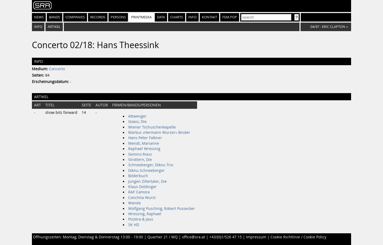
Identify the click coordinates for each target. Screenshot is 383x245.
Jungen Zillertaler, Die (147, 181)
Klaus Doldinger (142, 186)
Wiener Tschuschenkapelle (152, 127)
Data (161, 17)
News (39, 17)
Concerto (57, 69)
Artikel (54, 26)
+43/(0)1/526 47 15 (225, 237)
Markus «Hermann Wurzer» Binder (159, 132)
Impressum (256, 237)
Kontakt (209, 17)
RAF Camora (139, 192)
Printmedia (141, 17)
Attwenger (137, 116)
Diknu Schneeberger (146, 170)
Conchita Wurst (142, 197)
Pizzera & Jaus (140, 219)
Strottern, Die (140, 159)
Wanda (134, 203)
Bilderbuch (138, 175)
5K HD (133, 224)
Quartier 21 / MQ (162, 237)
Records (97, 17)
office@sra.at (193, 237)
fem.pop (229, 17)
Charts (176, 17)
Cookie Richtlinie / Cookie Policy (298, 237)
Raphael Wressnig (144, 148)
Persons (118, 17)
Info (192, 17)
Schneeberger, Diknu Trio (150, 165)
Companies (75, 17)
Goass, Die (137, 121)
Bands (54, 17)
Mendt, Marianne (143, 143)
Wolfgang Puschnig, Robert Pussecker (161, 208)
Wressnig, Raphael (144, 213)
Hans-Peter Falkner (145, 137)
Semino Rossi (140, 154)
